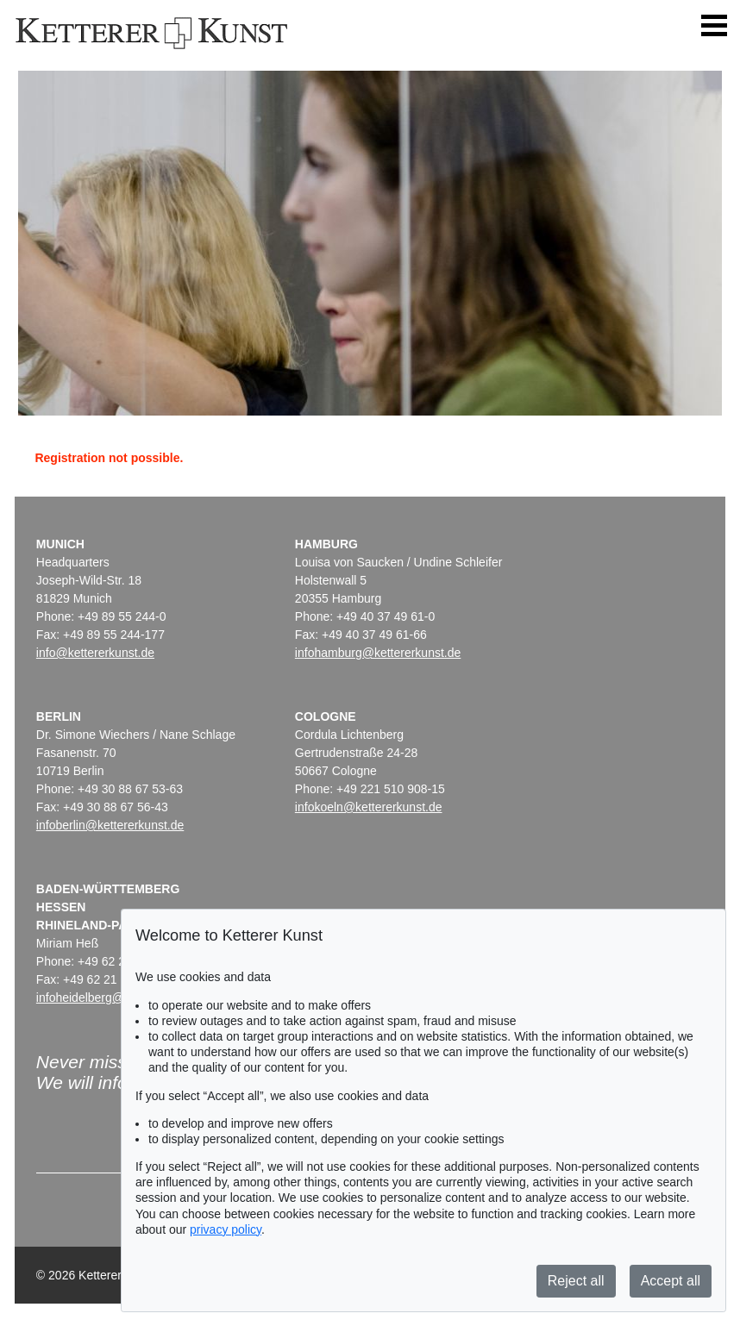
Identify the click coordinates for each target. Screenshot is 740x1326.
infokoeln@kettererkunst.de (368, 807)
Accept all (670, 1280)
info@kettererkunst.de (95, 653)
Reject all (576, 1280)
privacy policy (225, 1229)
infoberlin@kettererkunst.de (110, 825)
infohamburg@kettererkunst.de (378, 653)
